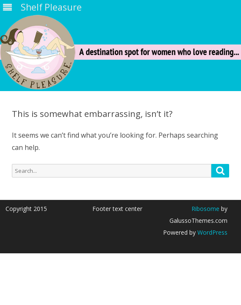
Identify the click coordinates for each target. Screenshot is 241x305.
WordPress (211, 232)
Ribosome (205, 209)
